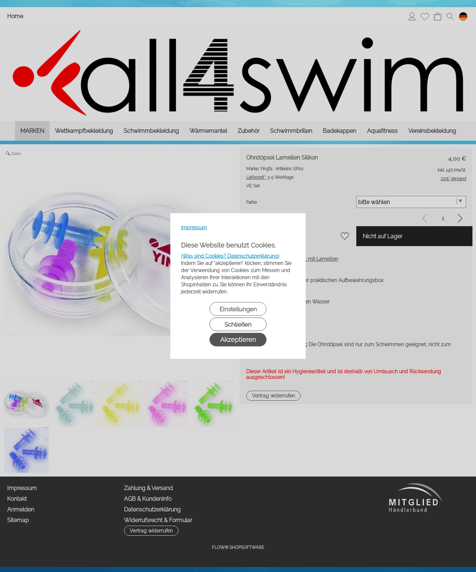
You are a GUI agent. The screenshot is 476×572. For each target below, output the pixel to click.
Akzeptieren (238, 339)
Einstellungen (238, 309)
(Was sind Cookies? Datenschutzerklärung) (230, 256)
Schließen (238, 324)
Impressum (194, 227)
